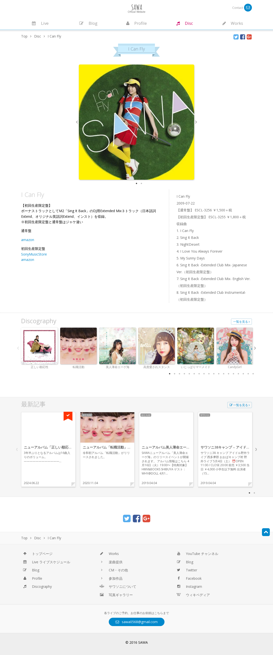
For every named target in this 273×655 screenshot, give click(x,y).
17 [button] (248, 373)
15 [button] (238, 373)
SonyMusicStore (34, 254)
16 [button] (243, 373)
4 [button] (184, 373)
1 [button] (136, 183)
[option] (136, 122)
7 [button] (199, 373)
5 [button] (189, 373)
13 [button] (228, 373)
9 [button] (208, 373)
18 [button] (253, 373)
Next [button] (196, 122)
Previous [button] (76, 122)
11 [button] (218, 373)
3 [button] (179, 373)
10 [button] (213, 373)
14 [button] (233, 373)
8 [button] (204, 373)
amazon (27, 239)
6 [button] (194, 373)
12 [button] (223, 373)
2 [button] (141, 183)
